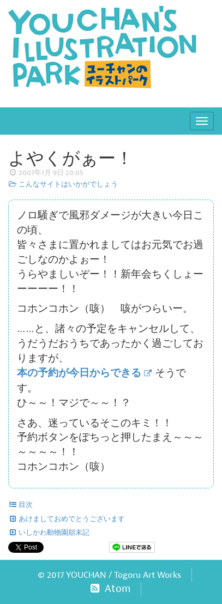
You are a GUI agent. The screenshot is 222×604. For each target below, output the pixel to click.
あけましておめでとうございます (66, 519)
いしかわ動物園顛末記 (48, 532)
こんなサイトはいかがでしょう (63, 184)
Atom (109, 588)
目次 (20, 504)
